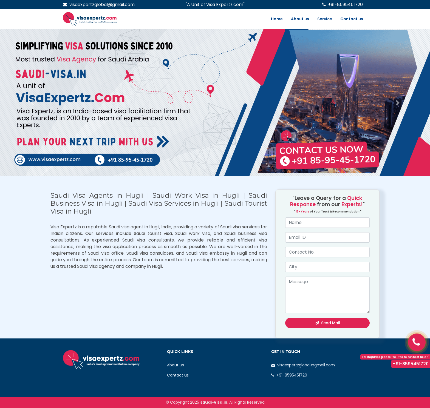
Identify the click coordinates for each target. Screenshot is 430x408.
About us (300, 19)
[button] (32, 102)
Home (277, 19)
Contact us (351, 19)
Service (324, 19)
